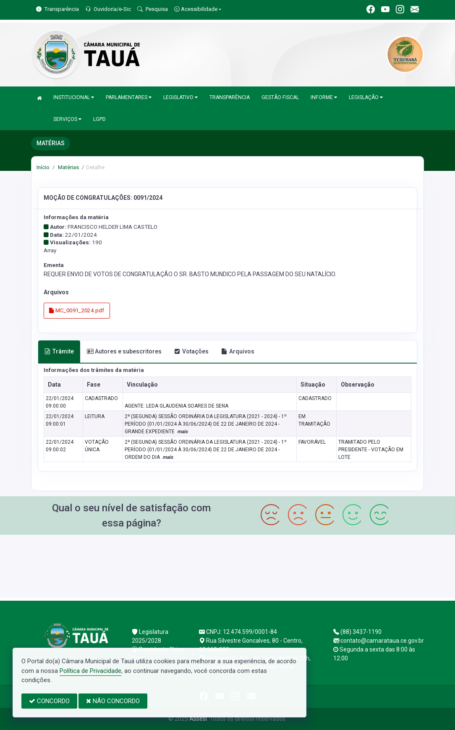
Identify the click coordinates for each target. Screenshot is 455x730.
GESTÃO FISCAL (280, 97)
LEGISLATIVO (180, 97)
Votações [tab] (191, 351)
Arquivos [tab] (237, 351)
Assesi (198, 718)
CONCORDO (49, 701)
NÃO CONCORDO (113, 701)
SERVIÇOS (67, 119)
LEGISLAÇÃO (366, 97)
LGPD (99, 119)
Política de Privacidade (90, 671)
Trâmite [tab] (59, 351)
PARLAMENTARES (129, 97)
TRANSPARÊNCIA (229, 97)
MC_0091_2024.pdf (77, 310)
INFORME (324, 97)
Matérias (68, 167)
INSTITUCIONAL (73, 97)
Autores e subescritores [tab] (124, 351)
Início (43, 167)
